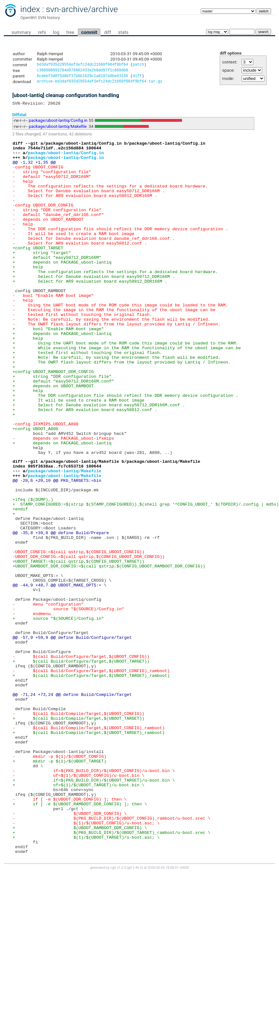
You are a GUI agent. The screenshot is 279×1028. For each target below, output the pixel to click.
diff (107, 32)
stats (123, 32)
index (30, 9)
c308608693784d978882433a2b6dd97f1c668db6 (82, 71)
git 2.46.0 (135, 1013)
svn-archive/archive (82, 9)
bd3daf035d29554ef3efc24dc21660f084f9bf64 (82, 65)
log (56, 32)
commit (89, 32)
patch (138, 65)
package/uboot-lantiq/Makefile (58, 129)
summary (21, 32)
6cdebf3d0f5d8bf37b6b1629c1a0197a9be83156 (82, 77)
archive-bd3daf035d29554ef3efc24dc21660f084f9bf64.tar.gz (99, 83)
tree (70, 32)
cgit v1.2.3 (118, 1013)
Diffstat (19, 117)
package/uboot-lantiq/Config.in (58, 123)
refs (42, 32)
